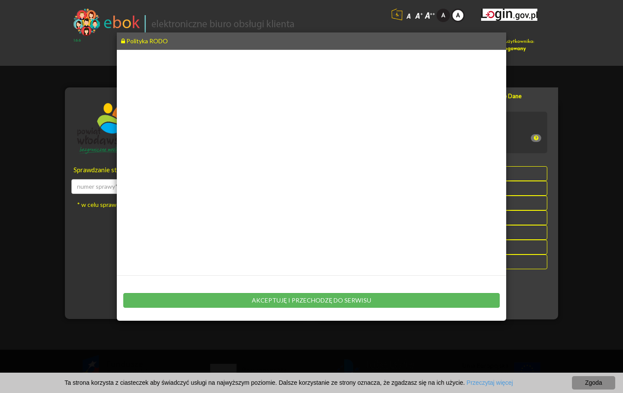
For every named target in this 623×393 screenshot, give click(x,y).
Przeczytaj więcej (489, 382)
